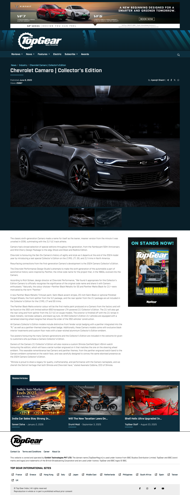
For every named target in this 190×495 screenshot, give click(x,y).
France (17, 474)
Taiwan (173, 474)
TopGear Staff (131, 424)
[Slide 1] (82, 217)
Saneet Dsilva (18, 424)
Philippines (125, 474)
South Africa (143, 474)
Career (47, 451)
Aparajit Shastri (158, 80)
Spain (159, 474)
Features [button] (43, 54)
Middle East (89, 474)
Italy (61, 474)
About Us (56, 451)
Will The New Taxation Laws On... (88, 418)
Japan (73, 474)
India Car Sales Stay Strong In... (31, 418)
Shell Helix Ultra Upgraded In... (143, 418)
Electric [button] (57, 54)
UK (15, 480)
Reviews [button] (16, 54)
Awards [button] (85, 54)
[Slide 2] (108, 217)
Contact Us (15, 451)
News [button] (29, 54)
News (13, 65)
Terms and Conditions (31, 451)
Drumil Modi (74, 424)
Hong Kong (46, 474)
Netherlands (107, 474)
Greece (31, 474)
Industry (23, 65)
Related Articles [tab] (20, 378)
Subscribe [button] (70, 54)
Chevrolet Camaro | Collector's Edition (48, 65)
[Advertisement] (152, 328)
